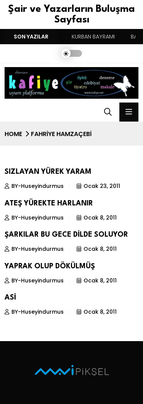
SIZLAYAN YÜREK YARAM (48, 171)
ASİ (10, 297)
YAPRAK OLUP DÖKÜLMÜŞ (50, 266)
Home (13, 134)
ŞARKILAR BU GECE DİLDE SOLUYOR (66, 234)
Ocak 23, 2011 (98, 186)
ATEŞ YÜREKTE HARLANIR (49, 203)
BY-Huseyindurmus (34, 186)
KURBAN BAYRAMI (93, 36)
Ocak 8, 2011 (97, 217)
